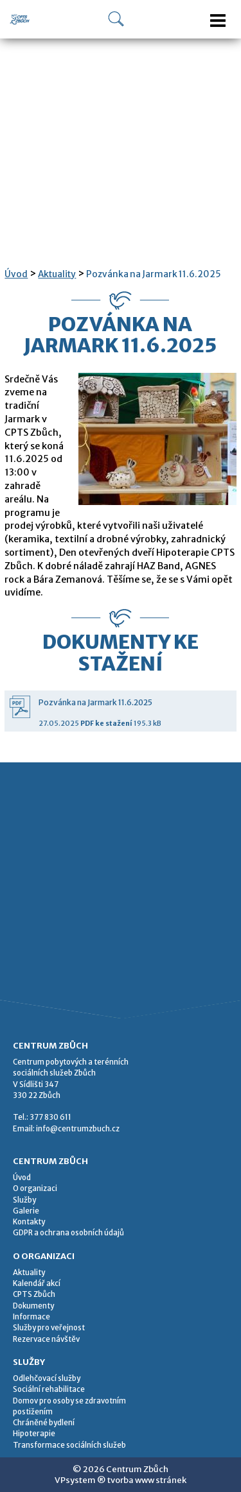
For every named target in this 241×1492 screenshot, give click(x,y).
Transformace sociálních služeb (69, 1445)
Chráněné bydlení (44, 1422)
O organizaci (35, 1188)
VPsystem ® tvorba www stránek (120, 1480)
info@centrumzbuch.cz (78, 1128)
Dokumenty (33, 1305)
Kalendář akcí (36, 1283)
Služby (24, 1200)
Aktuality (57, 274)
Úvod (16, 274)
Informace (31, 1316)
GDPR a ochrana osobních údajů (68, 1232)
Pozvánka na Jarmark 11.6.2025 (153, 274)
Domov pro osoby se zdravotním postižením (69, 1406)
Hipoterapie (34, 1433)
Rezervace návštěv (46, 1339)
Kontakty (29, 1221)
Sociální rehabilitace (49, 1389)
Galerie (26, 1210)
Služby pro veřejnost (49, 1327)
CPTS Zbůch (34, 1294)
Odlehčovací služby (46, 1378)
